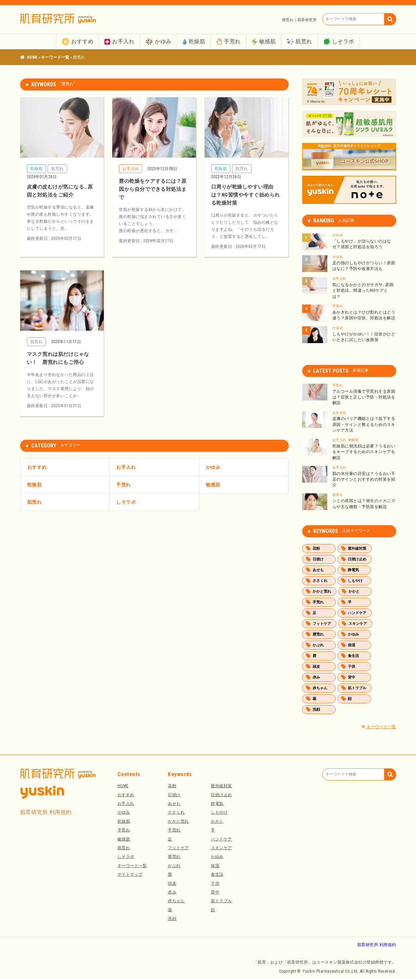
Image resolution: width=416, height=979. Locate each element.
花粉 (316, 548)
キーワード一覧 (55, 57)
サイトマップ (130, 874)
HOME (123, 785)
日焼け (318, 559)
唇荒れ (318, 634)
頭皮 (316, 666)
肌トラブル (357, 688)
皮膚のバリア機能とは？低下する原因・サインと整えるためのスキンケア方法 (364, 424)
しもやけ (355, 581)
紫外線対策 (357, 548)
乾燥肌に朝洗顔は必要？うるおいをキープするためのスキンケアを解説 (364, 452)
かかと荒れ (322, 591)
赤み (316, 677)
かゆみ (158, 41)
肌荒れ (299, 41)
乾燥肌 (194, 41)
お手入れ (119, 41)
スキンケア (358, 623)
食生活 (353, 656)
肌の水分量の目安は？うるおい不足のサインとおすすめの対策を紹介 (364, 479)
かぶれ (318, 645)
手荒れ (228, 41)
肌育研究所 (32, 57)
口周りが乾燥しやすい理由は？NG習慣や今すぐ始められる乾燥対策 (245, 195)
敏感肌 (264, 41)
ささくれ (320, 581)
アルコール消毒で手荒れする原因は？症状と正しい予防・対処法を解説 (364, 397)
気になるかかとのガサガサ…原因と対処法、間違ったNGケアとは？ (363, 290)
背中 (351, 677)
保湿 (351, 645)
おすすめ (77, 41)
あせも (318, 570)
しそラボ (338, 41)
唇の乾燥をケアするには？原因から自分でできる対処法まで (153, 189)
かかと (354, 591)
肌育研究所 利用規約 (46, 812)
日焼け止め (357, 559)
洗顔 (316, 709)
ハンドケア (357, 613)
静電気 (353, 570)
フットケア (322, 623)
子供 (351, 666)
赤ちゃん (320, 688)
